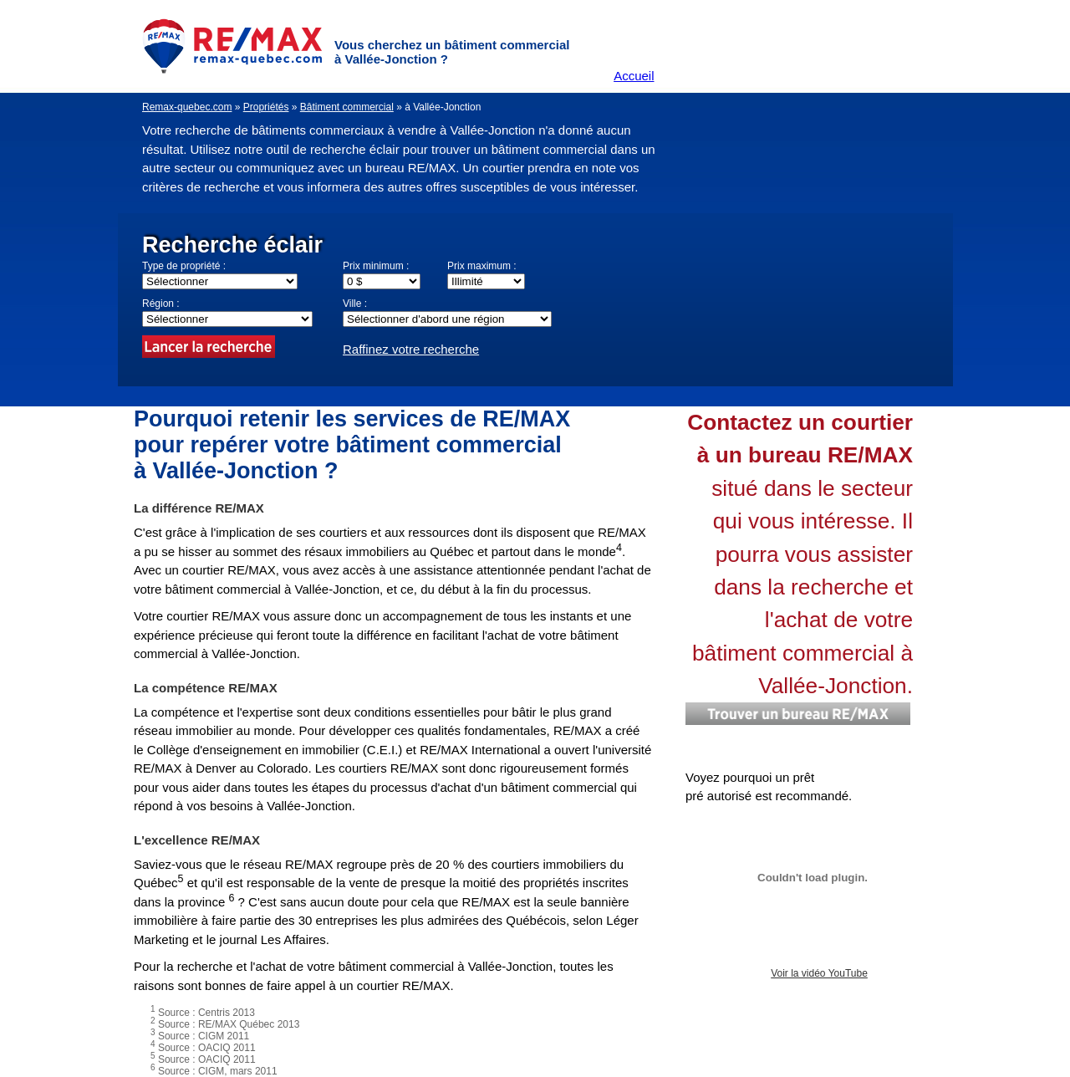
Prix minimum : (376, 266)
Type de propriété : (184, 266)
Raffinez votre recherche (411, 349)
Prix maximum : (482, 266)
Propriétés (266, 107)
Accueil (634, 76)
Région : (161, 303)
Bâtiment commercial (347, 107)
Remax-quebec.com (187, 107)
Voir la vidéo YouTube (819, 973)
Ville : (355, 303)
